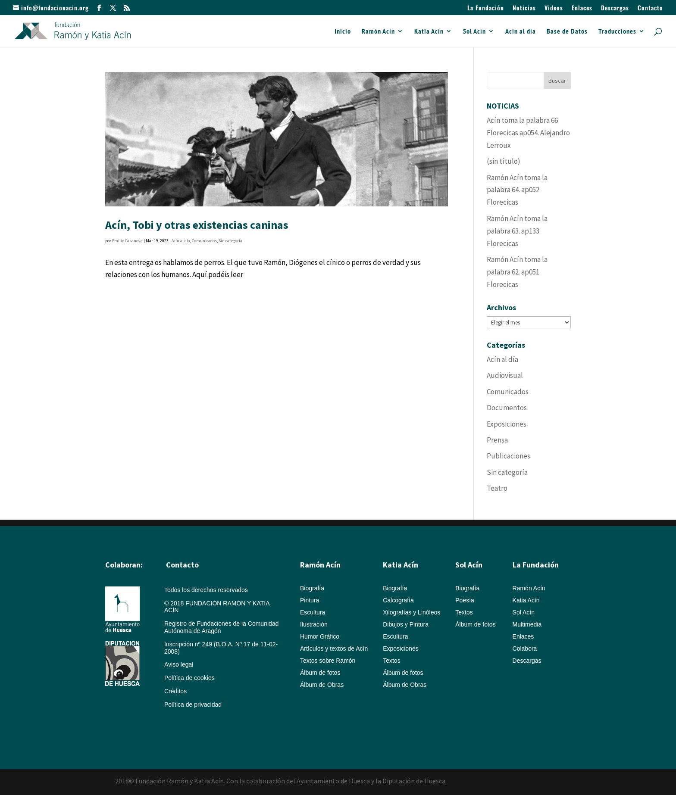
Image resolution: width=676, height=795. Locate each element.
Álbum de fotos (320, 672)
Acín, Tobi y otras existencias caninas (196, 225)
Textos (391, 660)
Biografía (312, 588)
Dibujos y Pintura (406, 624)
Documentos (507, 407)
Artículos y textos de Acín (334, 648)
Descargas (615, 8)
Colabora (525, 648)
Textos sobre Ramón (327, 660)
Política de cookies (189, 677)
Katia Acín (429, 31)
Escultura (312, 612)
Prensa (497, 440)
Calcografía (398, 600)
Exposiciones (506, 424)
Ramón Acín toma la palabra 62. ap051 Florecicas (517, 272)
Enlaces (582, 8)
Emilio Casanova (127, 240)
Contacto (650, 8)
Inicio (343, 31)
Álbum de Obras (322, 684)
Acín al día (520, 31)
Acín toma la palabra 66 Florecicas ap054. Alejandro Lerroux (528, 132)
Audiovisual (505, 375)
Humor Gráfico (319, 636)
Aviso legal (178, 664)
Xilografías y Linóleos (411, 612)
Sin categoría (230, 240)
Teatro (497, 488)
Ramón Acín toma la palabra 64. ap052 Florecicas (517, 190)
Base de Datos (567, 31)
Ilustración (314, 624)
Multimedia (527, 624)
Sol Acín (474, 31)
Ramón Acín (378, 31)
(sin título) (503, 161)
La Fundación (485, 8)
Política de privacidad (193, 704)
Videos (554, 8)
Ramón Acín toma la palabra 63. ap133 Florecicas (517, 231)
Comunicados (204, 240)
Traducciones (617, 31)
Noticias (524, 8)
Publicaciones (508, 456)
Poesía (464, 600)
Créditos (175, 691)
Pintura (309, 600)
